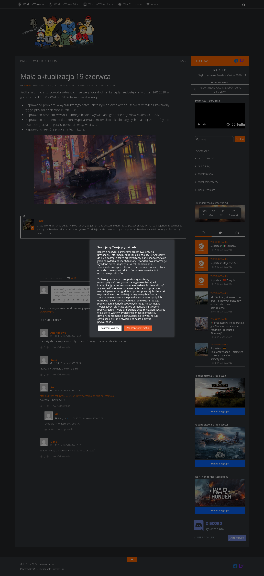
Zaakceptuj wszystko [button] (137, 328)
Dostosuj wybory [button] (110, 328)
